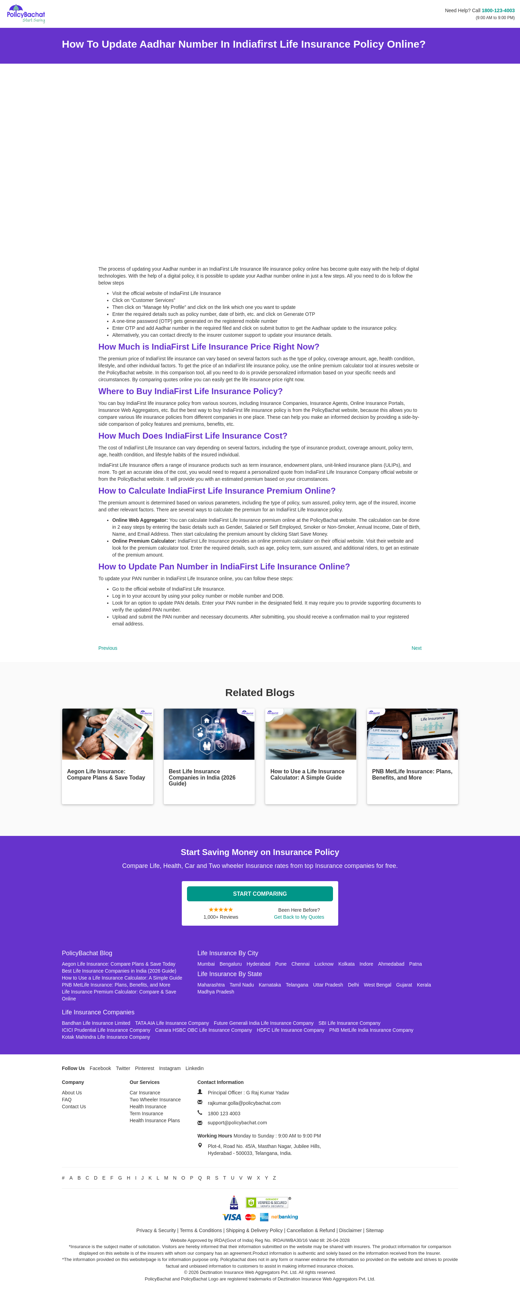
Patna (415, 964)
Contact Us (74, 1106)
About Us (72, 1092)
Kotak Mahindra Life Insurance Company (106, 1037)
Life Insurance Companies (98, 1012)
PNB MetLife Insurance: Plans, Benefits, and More (116, 985)
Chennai (300, 964)
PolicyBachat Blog (87, 953)
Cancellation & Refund (311, 1230)
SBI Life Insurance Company (349, 1023)
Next (417, 648)
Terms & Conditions (201, 1230)
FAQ (67, 1099)
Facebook (100, 1068)
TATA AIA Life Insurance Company (172, 1023)
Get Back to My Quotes (299, 917)
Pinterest (144, 1068)
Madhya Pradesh (215, 992)
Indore (366, 964)
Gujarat (404, 985)
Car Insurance (145, 1092)
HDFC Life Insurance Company (291, 1030)
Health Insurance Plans (155, 1120)
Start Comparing (260, 894)
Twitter (123, 1068)
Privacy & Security (156, 1230)
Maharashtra (211, 985)
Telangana (297, 985)
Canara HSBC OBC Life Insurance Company (203, 1030)
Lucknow (323, 964)
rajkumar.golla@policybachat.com (244, 1103)
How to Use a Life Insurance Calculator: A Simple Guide (122, 978)
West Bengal (377, 985)
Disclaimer (350, 1230)
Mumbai (206, 964)
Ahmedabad (391, 964)
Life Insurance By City (227, 953)
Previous (107, 648)
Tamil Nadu (241, 985)
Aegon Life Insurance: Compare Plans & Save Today (119, 964)
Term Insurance (146, 1113)
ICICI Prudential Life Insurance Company (106, 1030)
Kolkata (347, 964)
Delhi (353, 985)
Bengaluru (231, 964)
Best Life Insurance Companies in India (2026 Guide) (119, 971)
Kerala (424, 985)
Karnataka (270, 985)
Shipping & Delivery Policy (254, 1230)
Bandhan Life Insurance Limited (96, 1023)
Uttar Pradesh (328, 985)
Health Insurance (148, 1106)
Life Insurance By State (229, 974)
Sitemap (374, 1230)
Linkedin (195, 1068)
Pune (281, 964)
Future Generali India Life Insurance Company (264, 1023)
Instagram (170, 1068)
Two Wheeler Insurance (155, 1099)
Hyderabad (258, 964)
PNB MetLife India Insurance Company (371, 1030)
